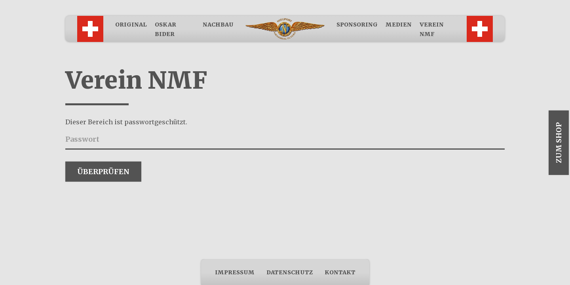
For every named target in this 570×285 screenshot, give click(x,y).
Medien (399, 24)
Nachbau (218, 24)
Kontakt (340, 272)
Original (131, 24)
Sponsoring (357, 24)
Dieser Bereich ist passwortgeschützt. (126, 122)
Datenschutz (289, 272)
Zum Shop (558, 142)
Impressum (235, 272)
